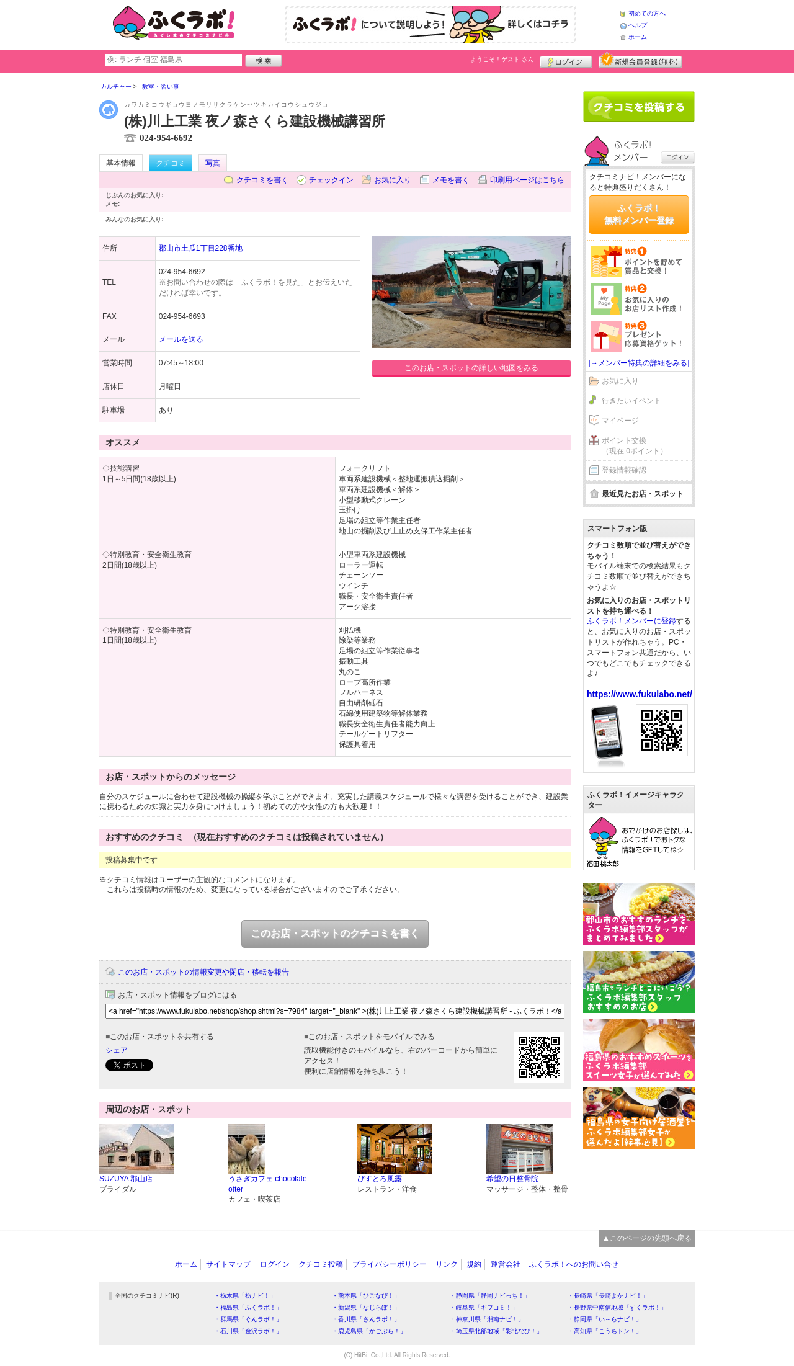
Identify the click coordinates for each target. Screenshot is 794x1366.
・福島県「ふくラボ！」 (248, 1307)
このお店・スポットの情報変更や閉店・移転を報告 (203, 972)
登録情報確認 (624, 470)
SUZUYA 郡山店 (126, 1178)
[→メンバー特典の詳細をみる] (639, 363)
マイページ (620, 420)
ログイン (566, 60)
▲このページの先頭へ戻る (647, 1238)
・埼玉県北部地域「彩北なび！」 (496, 1331)
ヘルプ (637, 25)
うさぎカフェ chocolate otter (267, 1184)
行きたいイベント (631, 400)
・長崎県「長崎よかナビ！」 (608, 1295)
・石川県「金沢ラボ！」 (248, 1331)
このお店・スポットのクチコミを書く (335, 933)
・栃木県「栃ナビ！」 (245, 1295)
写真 (212, 163)
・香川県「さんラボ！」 (366, 1319)
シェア (116, 1050)
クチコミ (170, 163)
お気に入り (392, 180)
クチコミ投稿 (320, 1264)
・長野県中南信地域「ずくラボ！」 (617, 1307)
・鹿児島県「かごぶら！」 (369, 1331)
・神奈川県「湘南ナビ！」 (487, 1319)
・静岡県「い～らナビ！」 (605, 1319)
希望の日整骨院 (512, 1178)
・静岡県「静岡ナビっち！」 (490, 1295)
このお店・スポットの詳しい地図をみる (471, 368)
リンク (446, 1264)
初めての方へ (647, 13)
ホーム (637, 36)
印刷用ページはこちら (527, 180)
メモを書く (451, 180)
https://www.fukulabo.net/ (639, 694)
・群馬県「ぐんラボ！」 (248, 1319)
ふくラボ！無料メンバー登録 (639, 214)
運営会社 (505, 1264)
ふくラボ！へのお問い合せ (573, 1264)
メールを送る (181, 339)
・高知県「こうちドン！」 (605, 1331)
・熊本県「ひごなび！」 (366, 1295)
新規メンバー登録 (640, 60)
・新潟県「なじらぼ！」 (366, 1307)
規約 (473, 1264)
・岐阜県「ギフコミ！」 (484, 1307)
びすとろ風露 (379, 1178)
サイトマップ (228, 1264)
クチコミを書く (262, 180)
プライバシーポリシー (389, 1264)
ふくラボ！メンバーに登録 (631, 621)
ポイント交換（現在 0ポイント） (634, 445)
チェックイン (331, 180)
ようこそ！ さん (502, 59)
